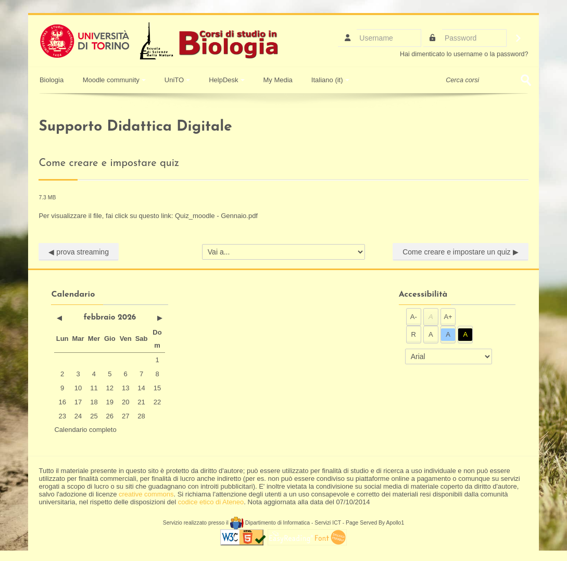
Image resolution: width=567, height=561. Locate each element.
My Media (278, 80)
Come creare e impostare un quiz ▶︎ (460, 252)
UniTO (177, 80)
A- (413, 317)
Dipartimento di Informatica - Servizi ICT (285, 523)
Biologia (50, 80)
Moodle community (114, 80)
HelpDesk (226, 80)
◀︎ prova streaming (78, 252)
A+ (448, 317)
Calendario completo (85, 430)
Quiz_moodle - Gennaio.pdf (216, 216)
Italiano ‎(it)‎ (330, 80)
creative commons (146, 494)
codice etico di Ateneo (211, 502)
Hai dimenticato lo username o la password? (464, 54)
